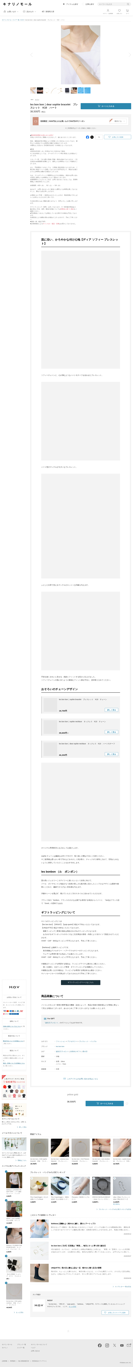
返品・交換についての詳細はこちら (14, 1063)
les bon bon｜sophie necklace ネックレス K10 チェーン (82, 722)
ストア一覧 (16, 20)
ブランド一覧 (21, 1344)
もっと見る (19, 1312)
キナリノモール (6, 20)
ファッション (61, 1041)
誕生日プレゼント (62, 1051)
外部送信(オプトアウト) (39, 1361)
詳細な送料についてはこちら (12, 1026)
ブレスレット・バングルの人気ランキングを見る (115, 1209)
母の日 (85, 1051)
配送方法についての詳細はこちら (13, 1041)
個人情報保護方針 (23, 1361)
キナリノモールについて (39, 1344)
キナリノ (5, 1348)
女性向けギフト (75, 1051)
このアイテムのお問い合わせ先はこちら (82, 1079)
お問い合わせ (35, 1351)
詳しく (111, 710)
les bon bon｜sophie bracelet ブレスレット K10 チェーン (83, 699)
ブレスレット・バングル (88, 1041)
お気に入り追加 (117, 137)
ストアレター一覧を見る (123, 1286)
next (128, 54)
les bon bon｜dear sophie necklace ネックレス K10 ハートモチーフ (87, 744)
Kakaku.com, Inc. (126, 1362)
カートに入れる (106, 106)
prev (33, 54)
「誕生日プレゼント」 (52, 1023)
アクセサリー (72, 1041)
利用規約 (13, 1361)
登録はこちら (22, 1160)
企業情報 (4, 1361)
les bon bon (60, 1046)
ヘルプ (33, 1348)
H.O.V (22, 20)
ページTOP (68, 1331)
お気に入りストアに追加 (116, 1313)
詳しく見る (22, 1127)
